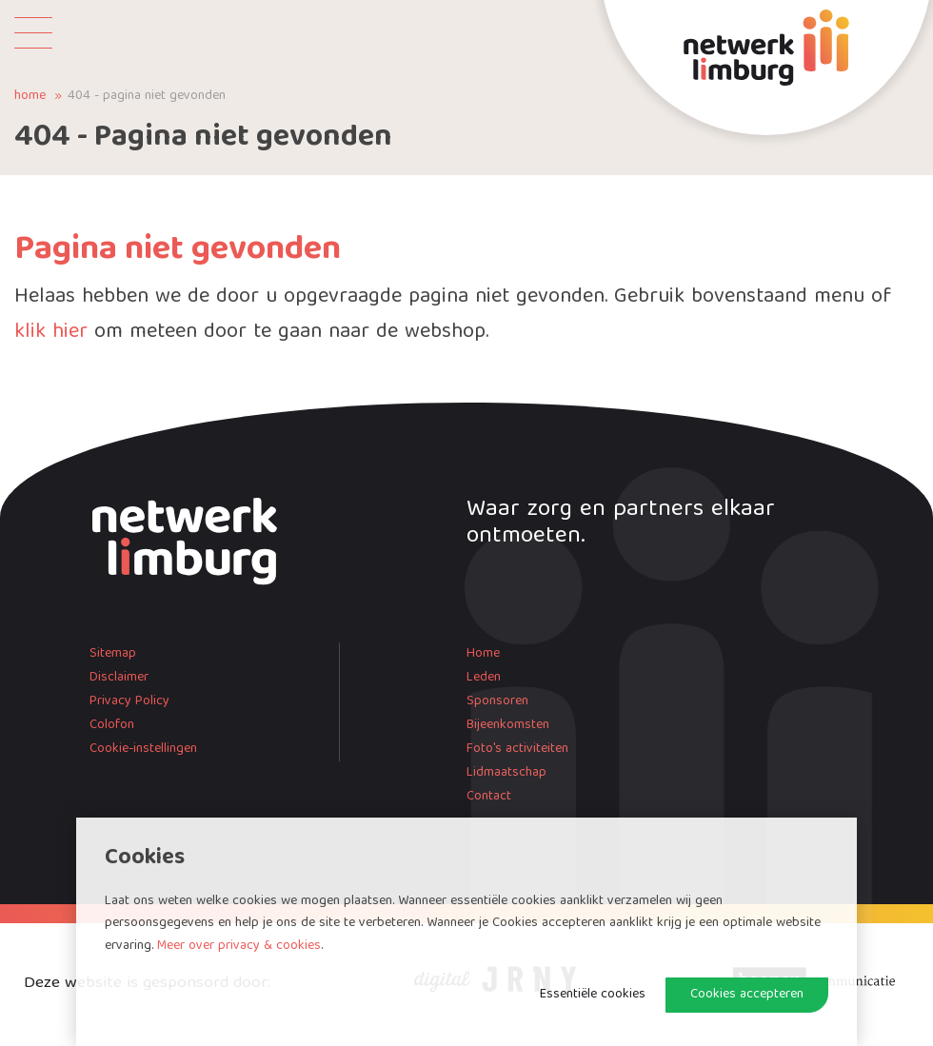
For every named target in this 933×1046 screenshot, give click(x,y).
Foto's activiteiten (517, 749)
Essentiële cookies (592, 994)
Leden (483, 677)
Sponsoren (497, 701)
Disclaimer (119, 677)
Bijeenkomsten (507, 725)
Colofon (111, 725)
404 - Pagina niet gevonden (147, 97)
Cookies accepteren (747, 994)
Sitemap (112, 653)
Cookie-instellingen (143, 749)
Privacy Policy (129, 701)
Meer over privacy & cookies (239, 946)
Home (30, 97)
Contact (488, 796)
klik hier (51, 332)
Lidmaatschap (506, 772)
